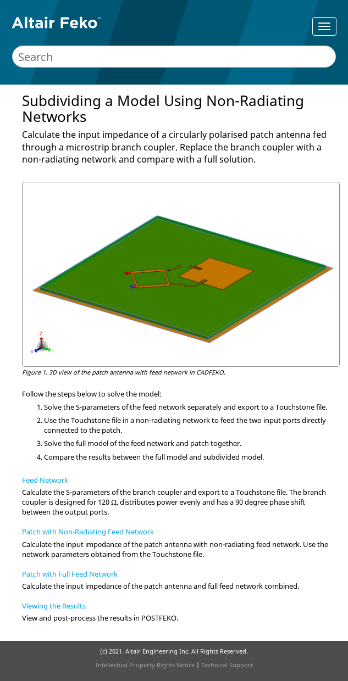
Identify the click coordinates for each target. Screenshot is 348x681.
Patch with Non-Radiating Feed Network (88, 532)
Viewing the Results (54, 606)
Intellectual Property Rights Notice (145, 665)
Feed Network (45, 480)
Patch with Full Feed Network (70, 574)
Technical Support (227, 665)
